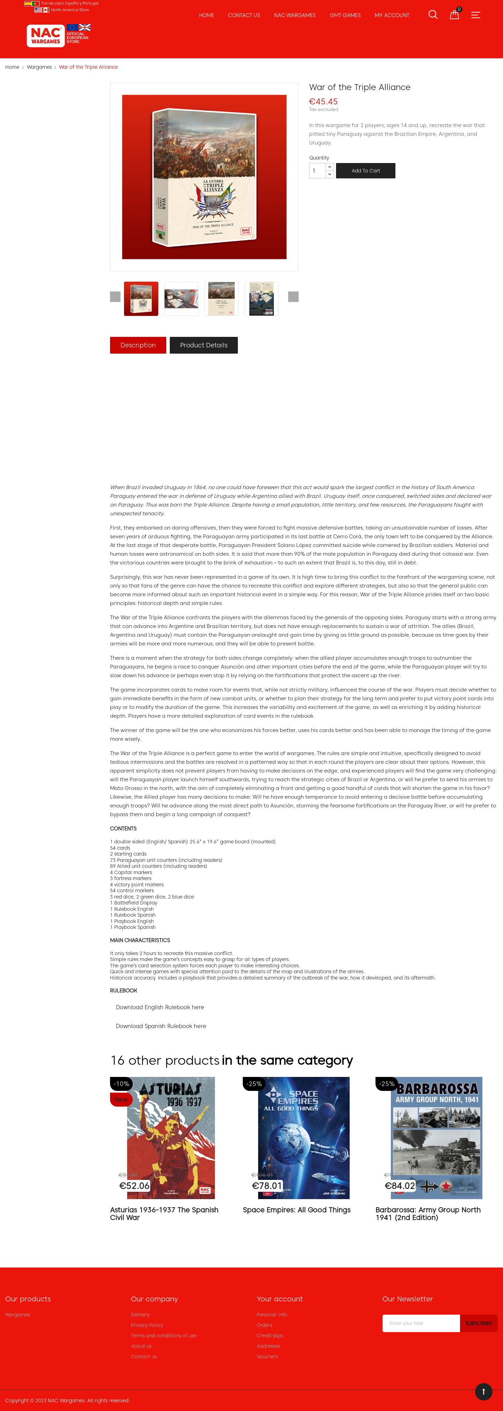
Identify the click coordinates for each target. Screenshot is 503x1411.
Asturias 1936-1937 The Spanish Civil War (164, 1214)
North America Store (70, 9)
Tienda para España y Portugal (70, 3)
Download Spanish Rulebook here (161, 1026)
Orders (264, 1325)
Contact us (143, 1356)
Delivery (140, 1314)
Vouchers (267, 1356)
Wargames (17, 1314)
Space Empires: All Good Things (296, 1210)
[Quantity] (317, 170)
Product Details (203, 345)
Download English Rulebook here (160, 1007)
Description (138, 345)
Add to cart (366, 170)
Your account (280, 1299)
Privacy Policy (147, 1325)
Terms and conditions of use (163, 1335)
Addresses (268, 1346)
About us (141, 1346)
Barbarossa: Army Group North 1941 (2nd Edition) (428, 1214)
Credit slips (270, 1335)
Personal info (272, 1314)
